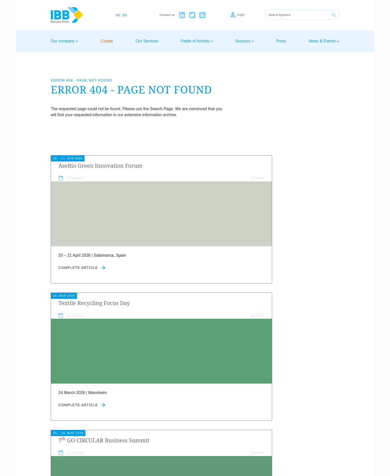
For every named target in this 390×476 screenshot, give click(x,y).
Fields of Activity (197, 41)
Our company (64, 41)
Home (255, 420)
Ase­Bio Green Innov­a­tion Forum (86, 169)
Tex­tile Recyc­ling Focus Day (193, 165)
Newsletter (329, 420)
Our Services (147, 41)
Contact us (167, 15)
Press (281, 41)
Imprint (293, 420)
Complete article (81, 275)
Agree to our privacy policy (165, 399)
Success (244, 41)
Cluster (106, 41)
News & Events (324, 41)
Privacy (309, 420)
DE (118, 15)
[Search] (297, 15)
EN (125, 15)
